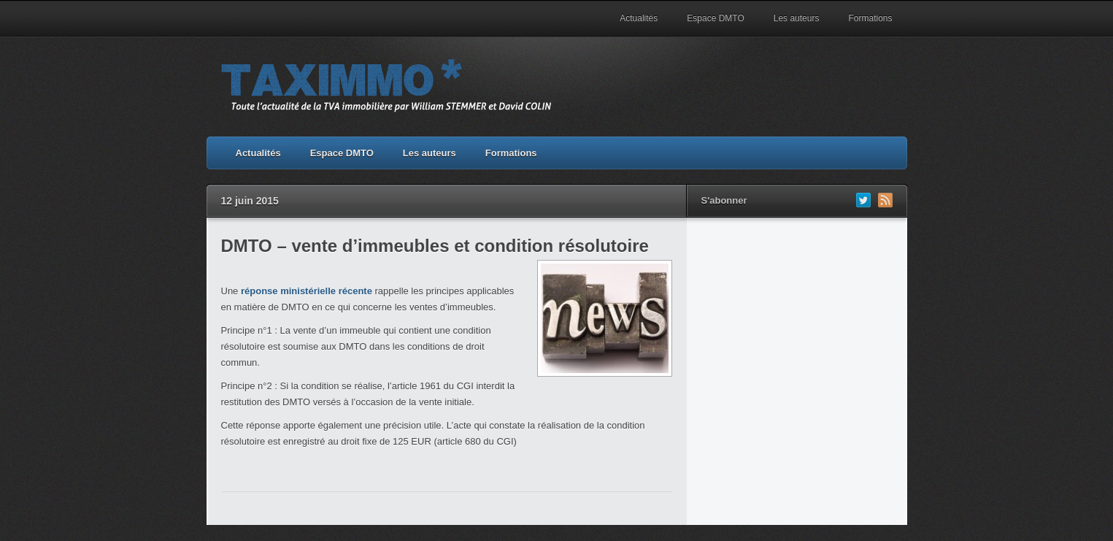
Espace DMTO (715, 18)
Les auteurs (797, 18)
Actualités (639, 18)
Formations (870, 18)
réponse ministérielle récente (306, 290)
